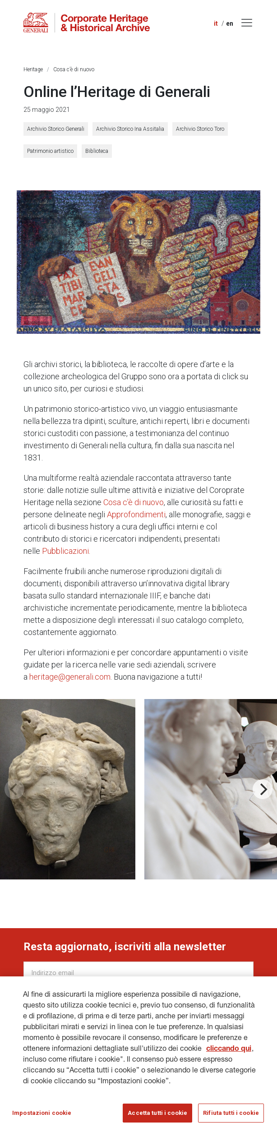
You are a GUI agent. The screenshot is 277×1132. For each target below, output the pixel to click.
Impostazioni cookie (41, 1117)
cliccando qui (228, 1054)
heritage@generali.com (70, 676)
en (229, 23)
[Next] (262, 789)
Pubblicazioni (65, 551)
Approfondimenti (136, 514)
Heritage (33, 69)
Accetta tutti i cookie (157, 1117)
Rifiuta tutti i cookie (231, 1117)
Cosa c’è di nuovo (73, 69)
